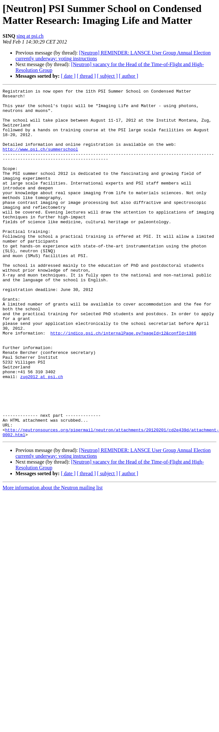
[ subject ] (107, 76)
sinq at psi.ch (30, 36)
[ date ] (68, 76)
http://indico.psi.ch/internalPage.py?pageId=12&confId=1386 (123, 376)
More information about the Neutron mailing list (53, 551)
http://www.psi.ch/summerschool (40, 156)
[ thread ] (86, 76)
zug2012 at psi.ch (41, 429)
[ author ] (128, 76)
